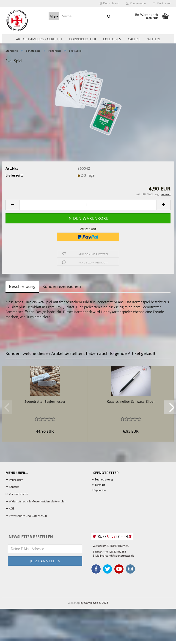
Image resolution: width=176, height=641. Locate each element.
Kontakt (14, 487)
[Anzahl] (88, 205)
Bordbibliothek (82, 39)
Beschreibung (22, 286)
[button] (109, 3)
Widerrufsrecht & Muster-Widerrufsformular (37, 501)
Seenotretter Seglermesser (45, 401)
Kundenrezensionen (61, 286)
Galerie (134, 39)
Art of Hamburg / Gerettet (39, 39)
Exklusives (112, 39)
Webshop (74, 603)
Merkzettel (161, 3)
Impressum (16, 480)
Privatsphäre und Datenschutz (28, 516)
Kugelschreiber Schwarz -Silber (131, 401)
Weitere (154, 39)
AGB (12, 508)
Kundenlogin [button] (136, 3)
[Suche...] (54, 16)
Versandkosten (18, 494)
